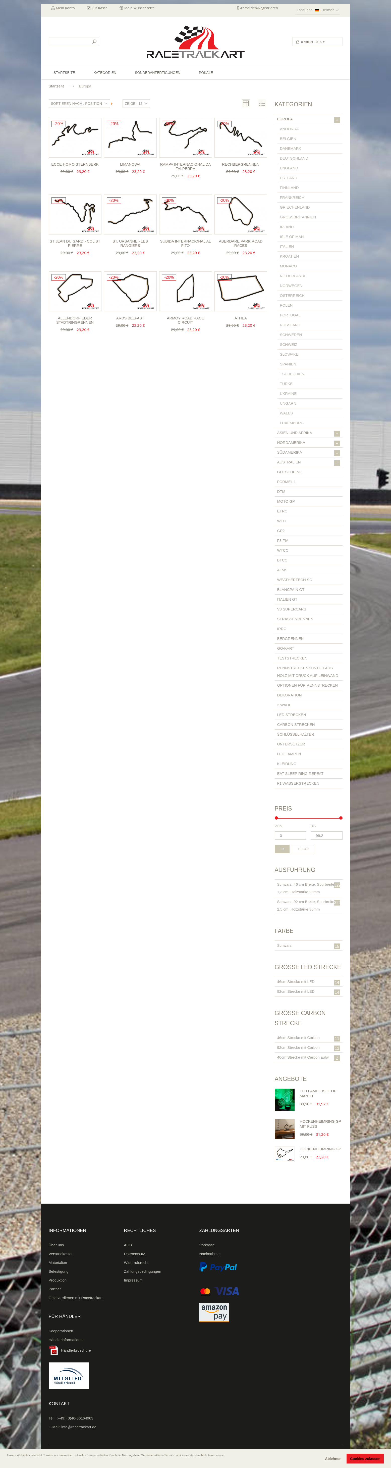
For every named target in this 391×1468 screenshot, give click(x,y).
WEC (281, 521)
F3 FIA (283, 540)
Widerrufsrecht (136, 1262)
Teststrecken (292, 658)
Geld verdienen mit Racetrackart (76, 1298)
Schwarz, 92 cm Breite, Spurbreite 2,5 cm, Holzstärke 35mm (309, 905)
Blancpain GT (291, 589)
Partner (55, 1289)
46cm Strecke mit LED (308, 982)
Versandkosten (61, 1254)
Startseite (57, 86)
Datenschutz (134, 1254)
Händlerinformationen (67, 1340)
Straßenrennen (295, 619)
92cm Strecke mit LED (308, 992)
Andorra (289, 129)
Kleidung (287, 764)
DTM (281, 491)
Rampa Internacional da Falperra (185, 166)
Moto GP (286, 501)
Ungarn (288, 403)
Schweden (291, 335)
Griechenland (295, 207)
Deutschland (294, 158)
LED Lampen (289, 754)
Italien (287, 246)
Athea (241, 318)
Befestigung (59, 1271)
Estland (288, 178)
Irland (287, 227)
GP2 (281, 531)
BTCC (282, 560)
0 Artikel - (312, 42)
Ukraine (288, 393)
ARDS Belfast (130, 318)
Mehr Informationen (213, 1455)
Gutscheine (289, 472)
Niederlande (293, 276)
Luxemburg (292, 423)
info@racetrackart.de (78, 1427)
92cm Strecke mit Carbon (308, 1048)
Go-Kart (285, 648)
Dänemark (290, 148)
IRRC (282, 629)
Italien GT (287, 599)
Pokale (206, 73)
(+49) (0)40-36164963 (75, 1418)
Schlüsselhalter (295, 734)
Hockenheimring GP (320, 1149)
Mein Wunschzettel (139, 8)
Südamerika (308, 453)
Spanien (288, 364)
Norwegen (291, 285)
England (289, 168)
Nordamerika (308, 443)
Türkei (287, 384)
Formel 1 (286, 482)
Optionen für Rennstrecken (307, 685)
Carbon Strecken (296, 724)
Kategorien (104, 73)
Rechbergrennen (240, 164)
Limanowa (130, 164)
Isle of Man (292, 236)
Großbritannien (298, 217)
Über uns (56, 1245)
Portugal (290, 315)
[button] (7, 1462)
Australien (308, 463)
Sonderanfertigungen (157, 73)
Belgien (288, 138)
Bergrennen (290, 638)
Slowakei (290, 354)
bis (313, 826)
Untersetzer (291, 744)
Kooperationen (61, 1331)
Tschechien (292, 374)
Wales (286, 413)
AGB (128, 1245)
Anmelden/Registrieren (259, 8)
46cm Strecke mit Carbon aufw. (308, 1058)
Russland (290, 325)
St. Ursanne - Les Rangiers (130, 243)
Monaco (288, 266)
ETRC (282, 511)
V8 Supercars (291, 609)
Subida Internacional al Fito (185, 243)
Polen (286, 305)
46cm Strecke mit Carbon (308, 1038)
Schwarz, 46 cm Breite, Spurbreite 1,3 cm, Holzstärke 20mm (309, 888)
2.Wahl (284, 705)
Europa (308, 120)
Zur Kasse (100, 8)
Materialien (58, 1262)
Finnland (289, 187)
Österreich (292, 295)
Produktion (58, 1280)
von (278, 826)
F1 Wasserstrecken (298, 783)
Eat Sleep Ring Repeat (300, 773)
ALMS (282, 570)
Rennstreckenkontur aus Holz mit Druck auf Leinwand (307, 672)
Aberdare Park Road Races (241, 243)
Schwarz (308, 946)
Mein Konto (65, 8)
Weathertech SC (294, 580)
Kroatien (289, 256)
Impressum (133, 1280)
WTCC (283, 550)
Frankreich (292, 197)
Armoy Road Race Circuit (185, 320)
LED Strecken (291, 715)
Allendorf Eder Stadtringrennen (75, 320)
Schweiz (288, 344)
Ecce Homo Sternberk (74, 164)
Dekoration (289, 695)
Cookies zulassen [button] (365, 1459)
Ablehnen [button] (333, 1459)
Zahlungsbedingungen (142, 1271)
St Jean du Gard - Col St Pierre (75, 243)
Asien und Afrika (308, 434)
